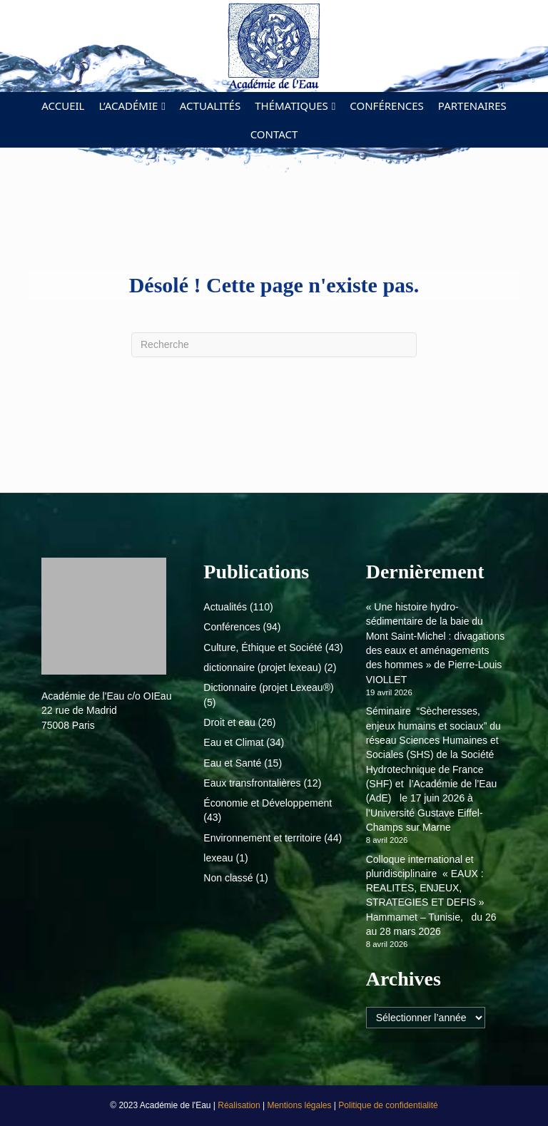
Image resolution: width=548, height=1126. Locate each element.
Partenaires (472, 105)
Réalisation (240, 1105)
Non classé (228, 878)
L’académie (128, 105)
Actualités (210, 105)
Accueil (62, 105)
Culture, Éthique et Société (263, 647)
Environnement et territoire (262, 838)
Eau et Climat (233, 742)
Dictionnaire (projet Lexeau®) (268, 687)
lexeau (218, 858)
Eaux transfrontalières (251, 783)
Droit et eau (229, 722)
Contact (274, 134)
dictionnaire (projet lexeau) (262, 667)
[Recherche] (274, 344)
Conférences (387, 105)
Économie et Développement (267, 803)
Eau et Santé (232, 763)
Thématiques (291, 105)
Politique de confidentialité (387, 1105)
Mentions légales (300, 1105)
